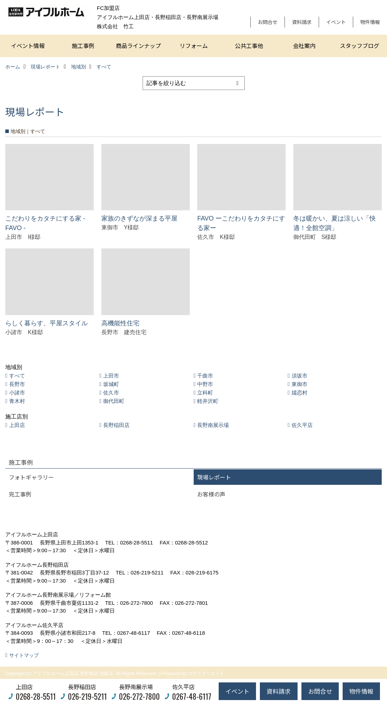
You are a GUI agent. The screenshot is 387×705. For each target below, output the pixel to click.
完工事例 (20, 494)
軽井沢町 (207, 401)
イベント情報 (28, 45)
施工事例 (83, 45)
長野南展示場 (213, 425)
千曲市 (205, 376)
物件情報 (370, 21)
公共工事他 (249, 45)
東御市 (299, 384)
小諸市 (17, 393)
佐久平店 (302, 425)
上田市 (111, 376)
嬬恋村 (299, 393)
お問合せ (267, 21)
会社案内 (304, 45)
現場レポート (214, 477)
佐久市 (111, 393)
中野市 (205, 384)
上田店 (17, 425)
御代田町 (113, 401)
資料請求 (302, 21)
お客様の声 (211, 494)
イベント (336, 21)
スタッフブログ (359, 45)
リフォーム (194, 45)
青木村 (17, 401)
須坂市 (299, 376)
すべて (17, 376)
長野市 (17, 384)
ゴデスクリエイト (206, 673)
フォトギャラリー (31, 477)
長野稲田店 (116, 425)
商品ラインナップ (138, 45)
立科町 (205, 393)
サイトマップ (24, 655)
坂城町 (111, 384)
